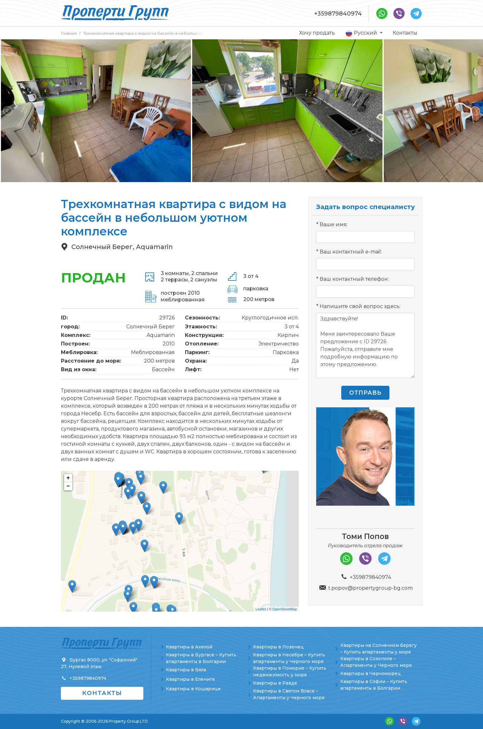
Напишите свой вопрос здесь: (360, 306)
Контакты (405, 33)
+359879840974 (338, 13)
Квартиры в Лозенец (278, 647)
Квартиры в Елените (190, 679)
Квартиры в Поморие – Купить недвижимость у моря (289, 671)
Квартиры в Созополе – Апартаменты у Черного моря (376, 662)
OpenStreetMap (284, 609)
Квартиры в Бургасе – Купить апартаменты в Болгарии (201, 658)
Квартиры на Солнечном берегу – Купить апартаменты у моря (378, 648)
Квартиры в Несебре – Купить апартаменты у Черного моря (289, 658)
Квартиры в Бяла (186, 670)
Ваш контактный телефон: (354, 279)
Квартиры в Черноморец (370, 673)
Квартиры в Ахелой (189, 647)
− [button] (68, 486)
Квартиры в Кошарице (193, 689)
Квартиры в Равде (275, 683)
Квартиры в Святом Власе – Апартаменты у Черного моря (288, 694)
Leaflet (261, 609)
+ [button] (68, 478)
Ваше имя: (334, 224)
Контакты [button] (102, 693)
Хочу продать (317, 33)
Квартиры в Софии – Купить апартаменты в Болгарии (373, 685)
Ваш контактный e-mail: (351, 252)
